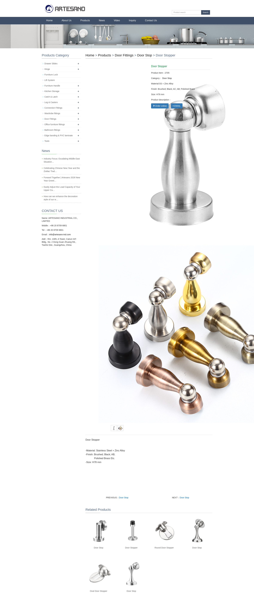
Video (117, 20)
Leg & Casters (51, 102)
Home (49, 20)
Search (205, 12)
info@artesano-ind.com (60, 234)
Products (85, 20)
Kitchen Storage (51, 91)
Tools (46, 141)
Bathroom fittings (52, 130)
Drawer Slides (50, 63)
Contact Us (151, 20)
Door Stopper (131, 547)
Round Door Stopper (164, 547)
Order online (160, 106)
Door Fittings (124, 55)
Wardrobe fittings (52, 113)
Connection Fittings (53, 108)
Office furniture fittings (54, 124)
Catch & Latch (51, 97)
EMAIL (177, 106)
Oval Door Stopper (98, 591)
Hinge (47, 69)
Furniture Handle (52, 85)
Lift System (49, 80)
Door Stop (144, 55)
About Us (67, 20)
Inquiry (132, 20)
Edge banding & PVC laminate (58, 135)
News (102, 20)
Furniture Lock (51, 74)
